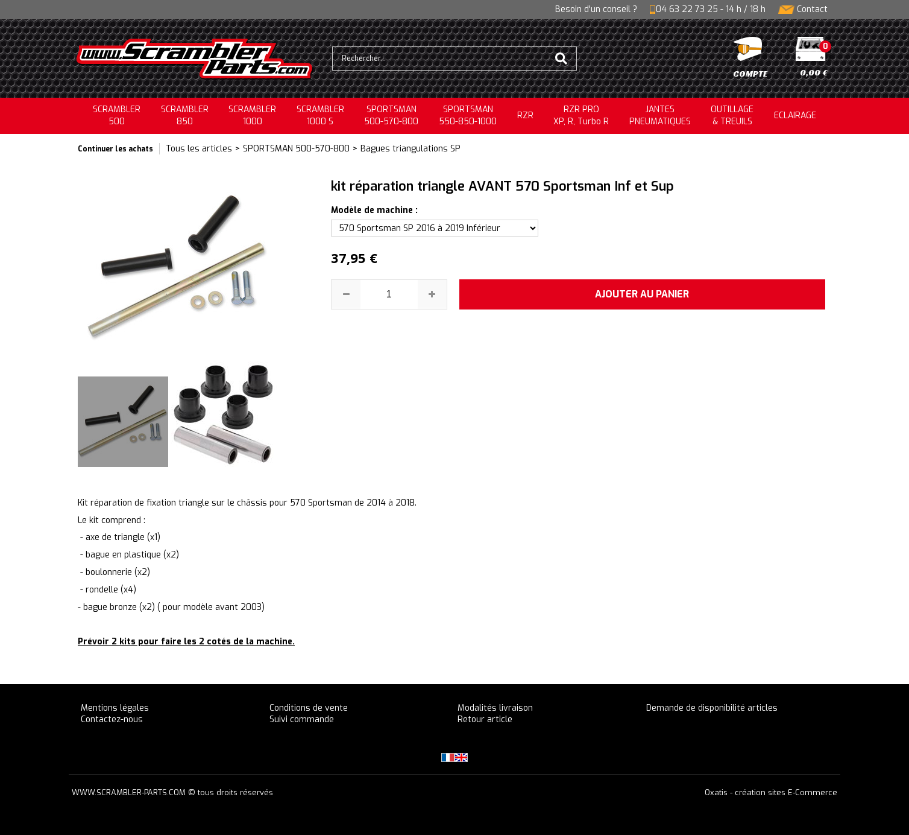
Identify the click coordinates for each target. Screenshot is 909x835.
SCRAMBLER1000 (252, 115)
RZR (525, 115)
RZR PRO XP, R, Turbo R (581, 115)
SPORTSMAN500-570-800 (391, 115)
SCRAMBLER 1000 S (320, 115)
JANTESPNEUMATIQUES (660, 115)
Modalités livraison (495, 708)
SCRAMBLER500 (116, 115)
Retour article (485, 719)
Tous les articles (199, 148)
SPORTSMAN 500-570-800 (296, 148)
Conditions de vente (308, 708)
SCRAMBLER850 (185, 115)
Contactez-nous (112, 719)
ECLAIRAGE (795, 115)
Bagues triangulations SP (410, 148)
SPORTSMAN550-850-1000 (468, 115)
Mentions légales (115, 708)
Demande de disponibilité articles (712, 708)
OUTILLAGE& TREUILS (732, 115)
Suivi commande (301, 719)
